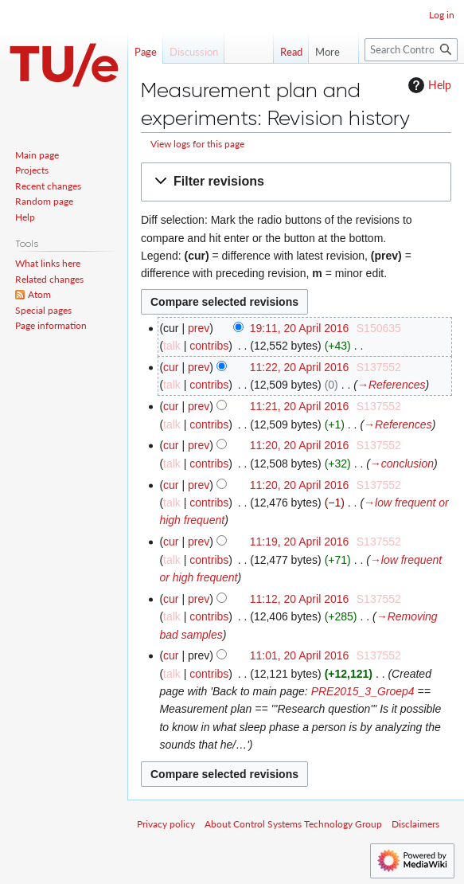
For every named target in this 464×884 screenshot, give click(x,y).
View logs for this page (197, 144)
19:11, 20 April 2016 (299, 328)
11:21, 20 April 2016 (299, 406)
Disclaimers (415, 824)
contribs (208, 345)
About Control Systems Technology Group (293, 824)
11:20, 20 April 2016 (299, 445)
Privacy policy (166, 824)
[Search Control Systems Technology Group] (411, 49)
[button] (296, 182)
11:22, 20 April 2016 (299, 367)
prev (198, 328)
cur (170, 367)
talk (172, 345)
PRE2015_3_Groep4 (363, 691)
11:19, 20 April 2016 (299, 541)
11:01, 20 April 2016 (299, 655)
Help (427, 85)
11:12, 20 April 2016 (299, 599)
